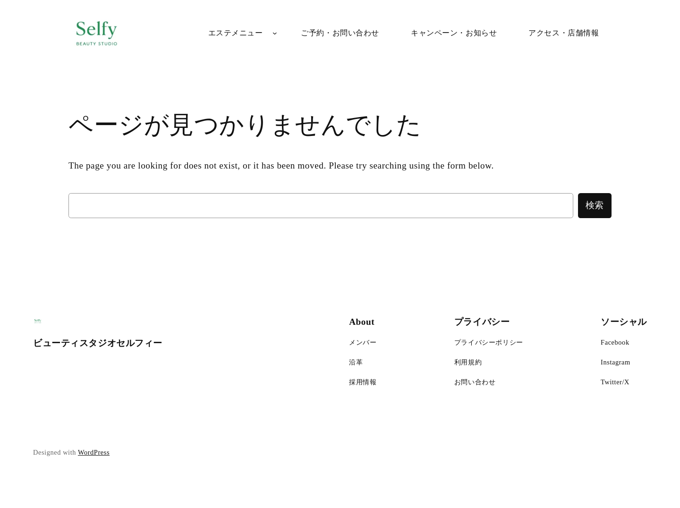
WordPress (94, 452)
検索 (595, 205)
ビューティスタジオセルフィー (97, 343)
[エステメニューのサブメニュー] (274, 33)
